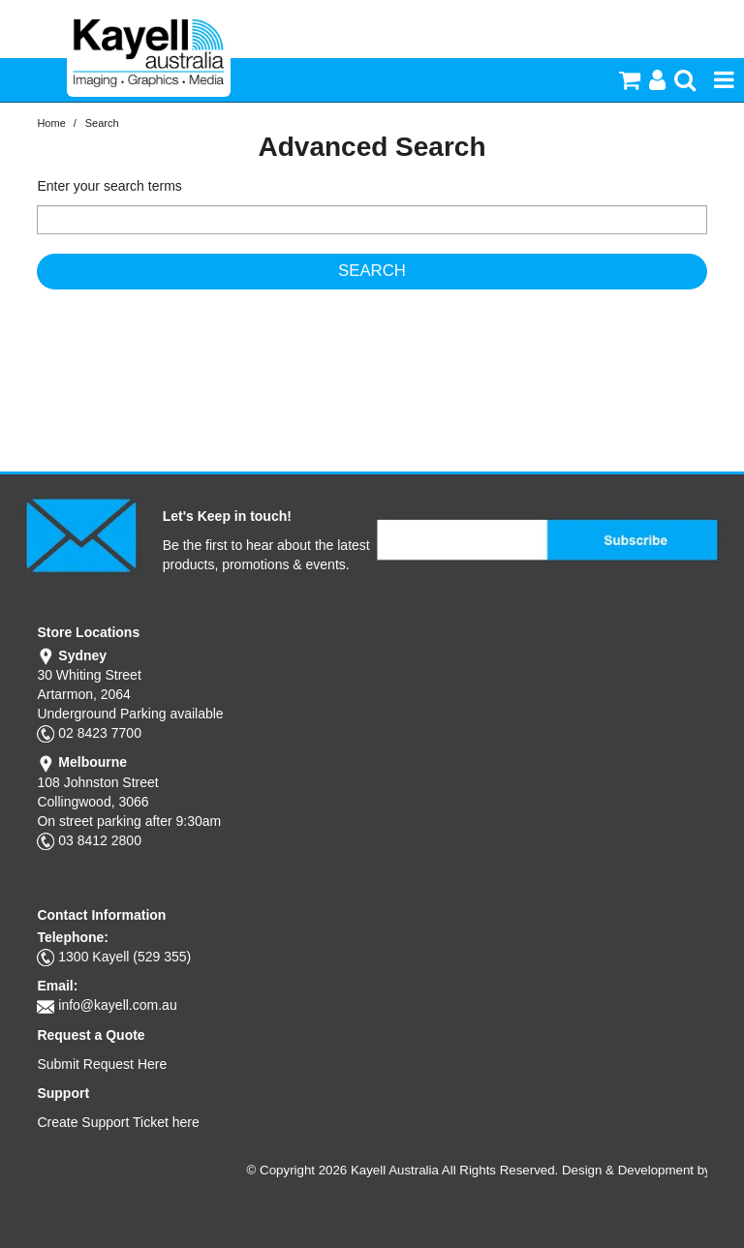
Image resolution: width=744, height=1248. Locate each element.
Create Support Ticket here (118, 1122)
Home (51, 123)
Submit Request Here (102, 1064)
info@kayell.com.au (117, 1005)
